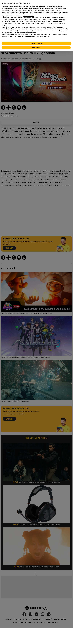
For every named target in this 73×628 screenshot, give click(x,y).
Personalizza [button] (36, 47)
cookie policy (21, 14)
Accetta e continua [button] (36, 43)
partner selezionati (28, 16)
